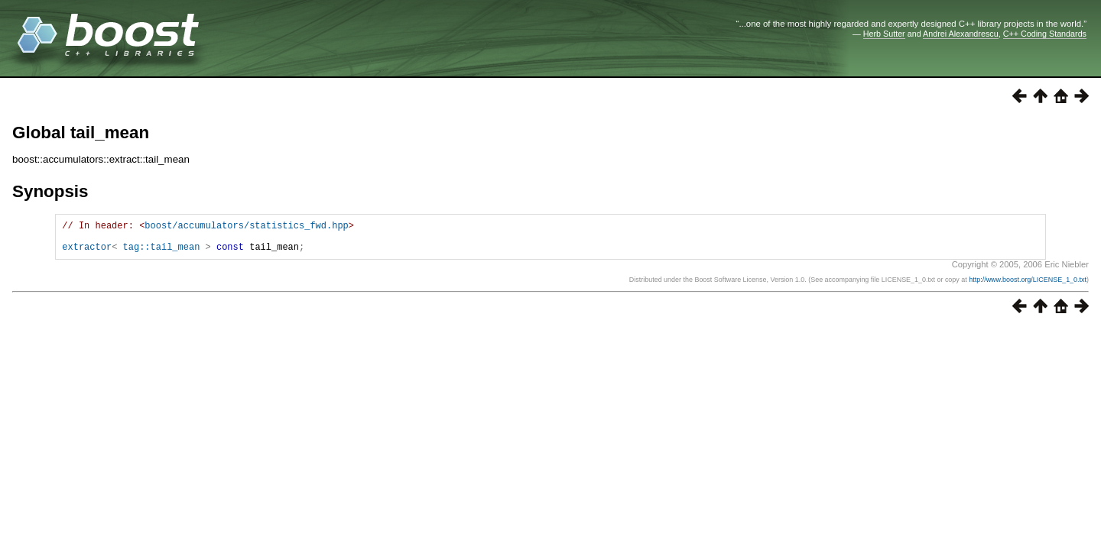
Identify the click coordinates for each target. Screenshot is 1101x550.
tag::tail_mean (161, 253)
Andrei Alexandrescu (961, 33)
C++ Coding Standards (1044, 33)
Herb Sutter (884, 33)
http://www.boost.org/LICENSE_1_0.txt (1027, 286)
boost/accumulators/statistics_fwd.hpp (246, 227)
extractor (87, 253)
